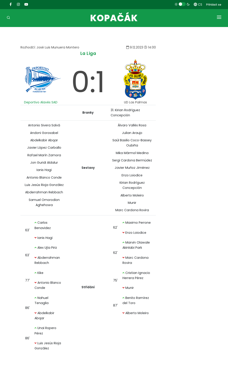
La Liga (88, 53)
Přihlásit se (213, 4)
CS (198, 4)
